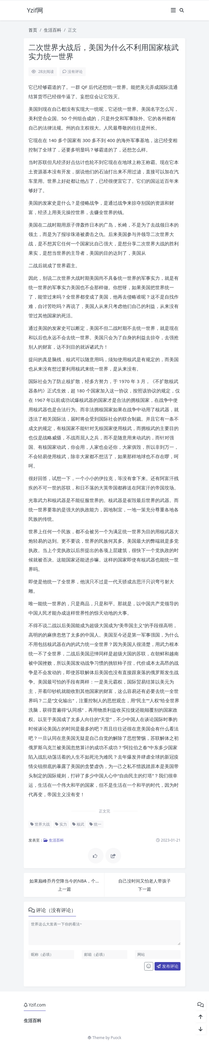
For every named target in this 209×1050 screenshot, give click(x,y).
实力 (61, 824)
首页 (32, 30)
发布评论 (167, 966)
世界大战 (40, 824)
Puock (116, 1037)
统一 (95, 824)
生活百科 (52, 30)
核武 (78, 824)
